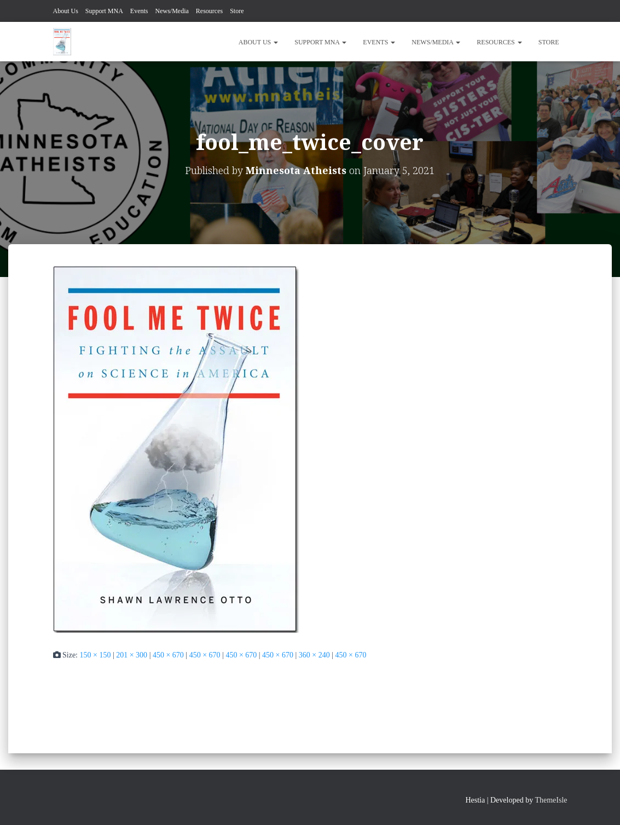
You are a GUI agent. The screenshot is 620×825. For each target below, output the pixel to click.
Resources (209, 11)
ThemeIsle (551, 800)
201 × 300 (131, 655)
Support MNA (104, 11)
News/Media (172, 11)
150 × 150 (95, 655)
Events (139, 11)
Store (237, 11)
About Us (65, 11)
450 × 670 (168, 655)
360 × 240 (314, 655)
